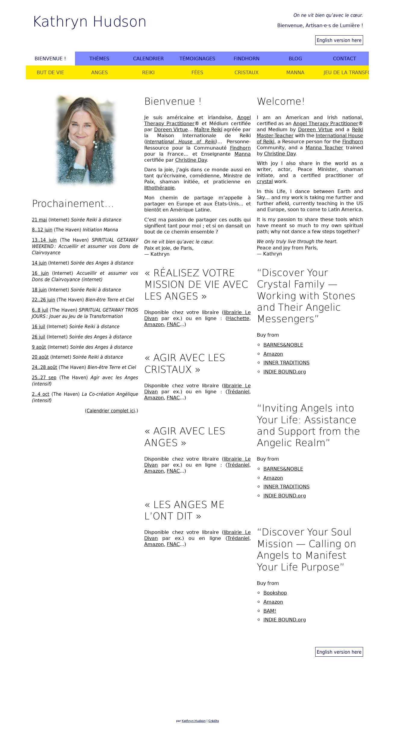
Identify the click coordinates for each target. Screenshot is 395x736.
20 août (40, 357)
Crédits (213, 721)
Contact (344, 58)
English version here (339, 40)
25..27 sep (44, 377)
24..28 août (44, 367)
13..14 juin (44, 240)
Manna (295, 72)
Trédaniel (238, 391)
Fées (197, 72)
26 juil (38, 337)
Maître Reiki (208, 129)
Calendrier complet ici (111, 410)
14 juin (39, 263)
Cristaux (247, 72)
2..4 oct (40, 394)
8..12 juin (42, 229)
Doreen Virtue (171, 129)
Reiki (148, 72)
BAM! (269, 611)
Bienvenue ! (50, 58)
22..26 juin (43, 299)
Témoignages (197, 58)
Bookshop (275, 593)
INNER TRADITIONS (286, 362)
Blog (295, 58)
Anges (99, 72)
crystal (265, 181)
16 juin (40, 273)
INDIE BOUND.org (284, 372)
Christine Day (191, 160)
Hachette (238, 318)
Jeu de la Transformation (346, 72)
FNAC (173, 324)
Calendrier (148, 58)
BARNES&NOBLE (283, 345)
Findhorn (247, 58)
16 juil (38, 326)
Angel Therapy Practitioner (325, 123)
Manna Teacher (324, 147)
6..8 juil (40, 310)
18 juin (39, 289)
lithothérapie (159, 188)
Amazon (154, 324)
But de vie (50, 72)
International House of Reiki (181, 141)
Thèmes (99, 58)
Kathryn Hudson (89, 21)
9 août (39, 347)
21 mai (39, 220)
